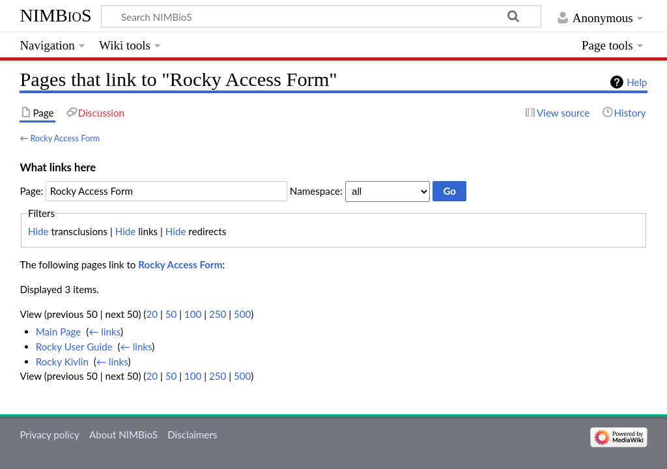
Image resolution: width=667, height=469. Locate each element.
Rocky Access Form (65, 138)
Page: (31, 191)
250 (217, 314)
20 (152, 314)
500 (242, 314)
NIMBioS (55, 15)
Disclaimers (192, 434)
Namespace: (316, 191)
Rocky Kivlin (62, 361)
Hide (38, 231)
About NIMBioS (123, 434)
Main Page (58, 331)
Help (637, 82)
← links (105, 331)
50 (171, 314)
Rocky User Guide (74, 346)
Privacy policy (49, 434)
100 (192, 314)
